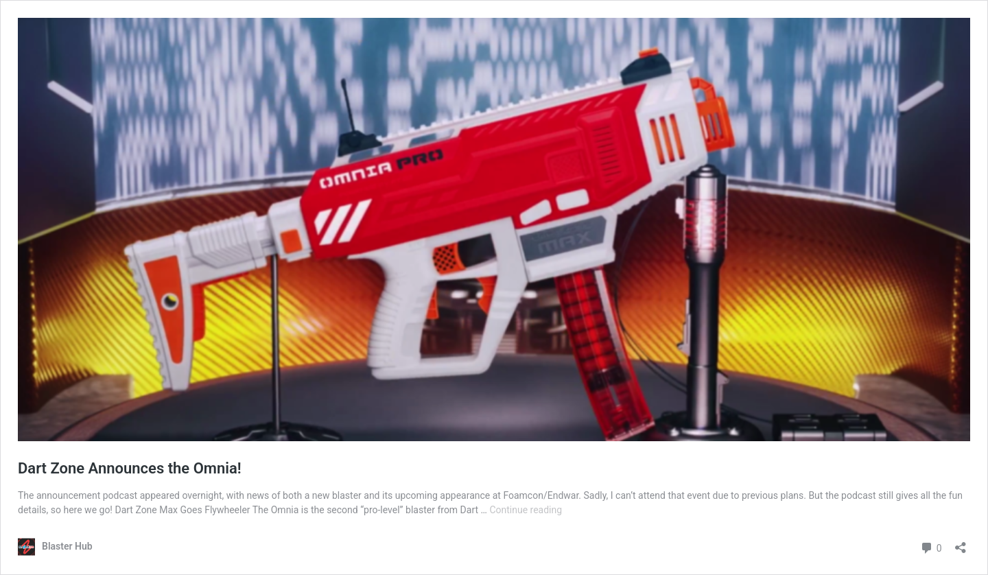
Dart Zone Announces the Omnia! (130, 468)
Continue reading (525, 509)
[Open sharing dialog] (960, 543)
